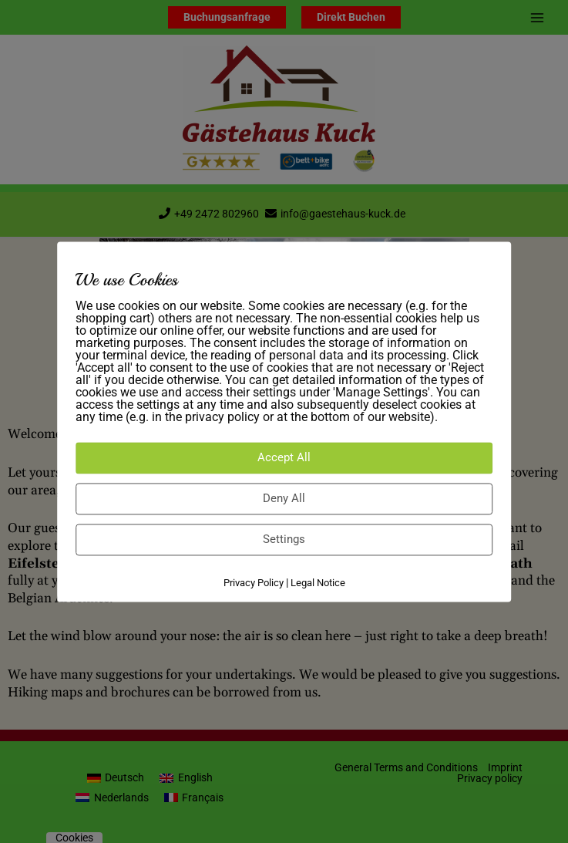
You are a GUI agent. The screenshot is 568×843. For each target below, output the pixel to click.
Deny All (284, 499)
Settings (284, 540)
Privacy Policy (254, 583)
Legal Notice (318, 583)
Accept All (284, 458)
